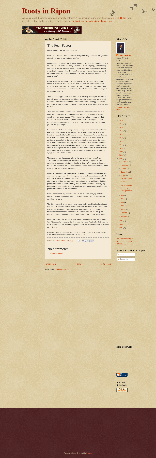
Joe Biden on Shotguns (124, 239)
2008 (121, 155)
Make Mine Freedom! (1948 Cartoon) (124, 243)
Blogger (89, 453)
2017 (121, 124)
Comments (123, 259)
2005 (121, 224)
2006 (121, 221)
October (124, 168)
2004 (121, 228)
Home (78, 264)
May (122, 202)
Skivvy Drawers (126, 185)
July (122, 195)
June (123, 199)
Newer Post (50, 264)
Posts (121, 255)
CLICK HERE (120, 18)
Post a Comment (56, 254)
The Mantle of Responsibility (126, 190)
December (125, 161)
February (124, 213)
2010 (121, 148)
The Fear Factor (126, 178)
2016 (121, 127)
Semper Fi (124, 182)
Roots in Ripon (46, 11)
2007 (121, 159)
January (124, 216)
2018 (121, 120)
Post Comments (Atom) (63, 269)
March (123, 209)
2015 (121, 131)
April (122, 206)
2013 (121, 138)
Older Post (106, 264)
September (125, 172)
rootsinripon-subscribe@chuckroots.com (92, 21)
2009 (121, 152)
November (125, 165)
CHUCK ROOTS (125, 55)
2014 (121, 134)
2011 (121, 145)
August (123, 175)
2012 (121, 141)
